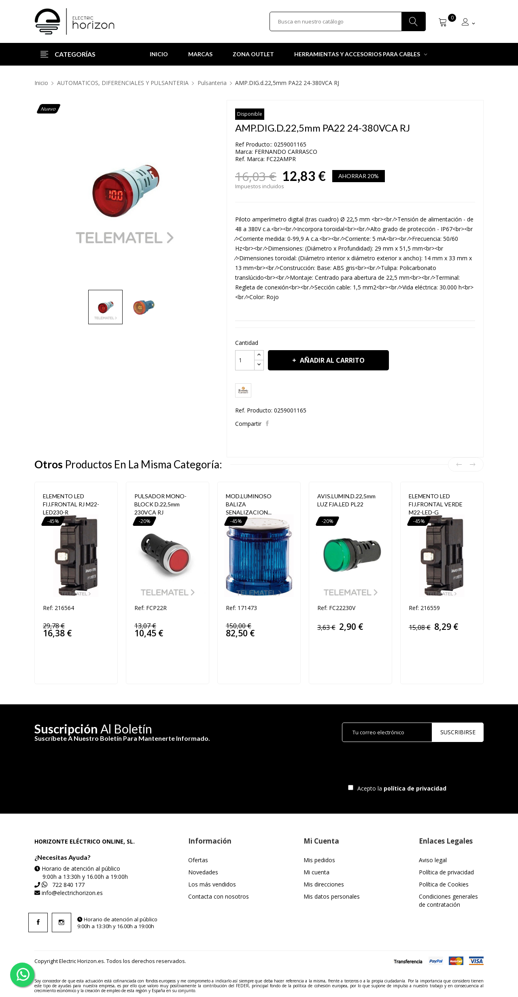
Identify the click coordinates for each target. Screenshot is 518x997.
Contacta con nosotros (218, 896)
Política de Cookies (444, 884)
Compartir (268, 423)
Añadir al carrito (331, 360)
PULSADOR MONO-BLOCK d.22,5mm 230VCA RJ (160, 504)
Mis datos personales (332, 896)
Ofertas (198, 860)
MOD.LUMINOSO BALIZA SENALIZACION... (249, 504)
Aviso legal (433, 860)
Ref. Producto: (253, 410)
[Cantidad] (245, 360)
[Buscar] (348, 21)
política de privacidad (416, 788)
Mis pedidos (319, 860)
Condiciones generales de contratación (448, 900)
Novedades (203, 872)
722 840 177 (68, 885)
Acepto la (400, 788)
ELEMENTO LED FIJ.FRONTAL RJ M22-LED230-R (71, 504)
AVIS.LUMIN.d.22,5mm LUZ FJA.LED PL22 (346, 500)
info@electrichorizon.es (72, 893)
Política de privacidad (446, 872)
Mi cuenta (316, 872)
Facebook (38, 922)
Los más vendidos (212, 884)
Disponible (249, 114)
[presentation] (409, 765)
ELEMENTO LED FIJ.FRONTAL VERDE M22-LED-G (436, 504)
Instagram (61, 922)
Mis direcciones (324, 884)
